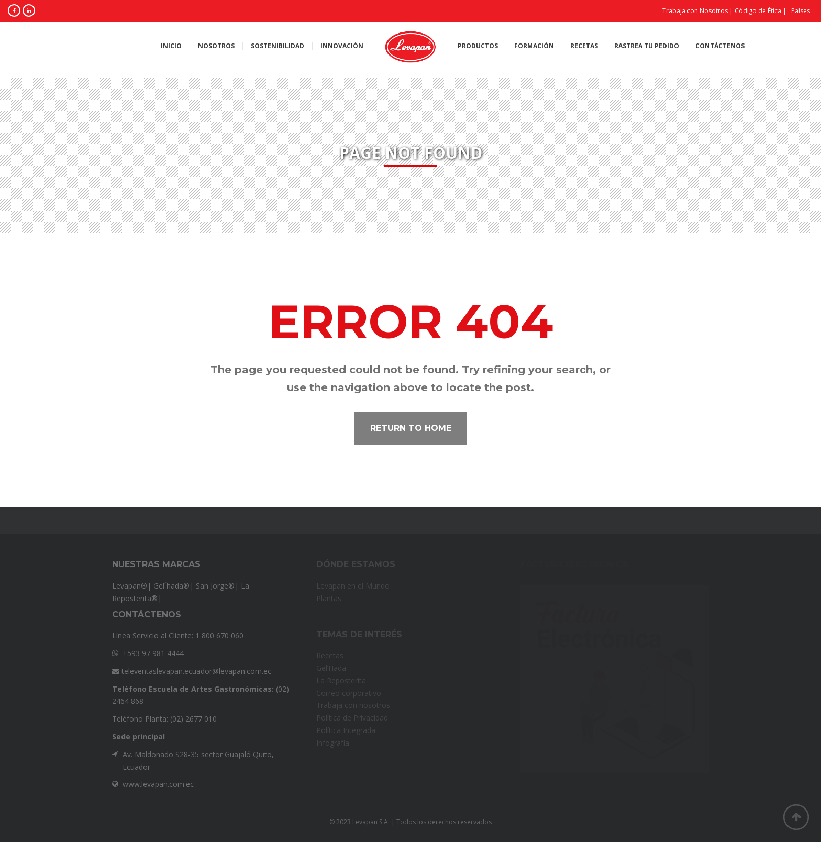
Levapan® (129, 586)
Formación (534, 46)
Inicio (171, 46)
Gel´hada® (171, 586)
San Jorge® (215, 586)
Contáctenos (720, 46)
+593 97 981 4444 (153, 653)
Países (800, 10)
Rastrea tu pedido (646, 46)
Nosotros (216, 46)
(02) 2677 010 (193, 719)
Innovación (341, 46)
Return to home (410, 428)
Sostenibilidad (277, 46)
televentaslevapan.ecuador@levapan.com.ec (191, 671)
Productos (478, 46)
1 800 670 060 (219, 635)
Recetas (584, 46)
